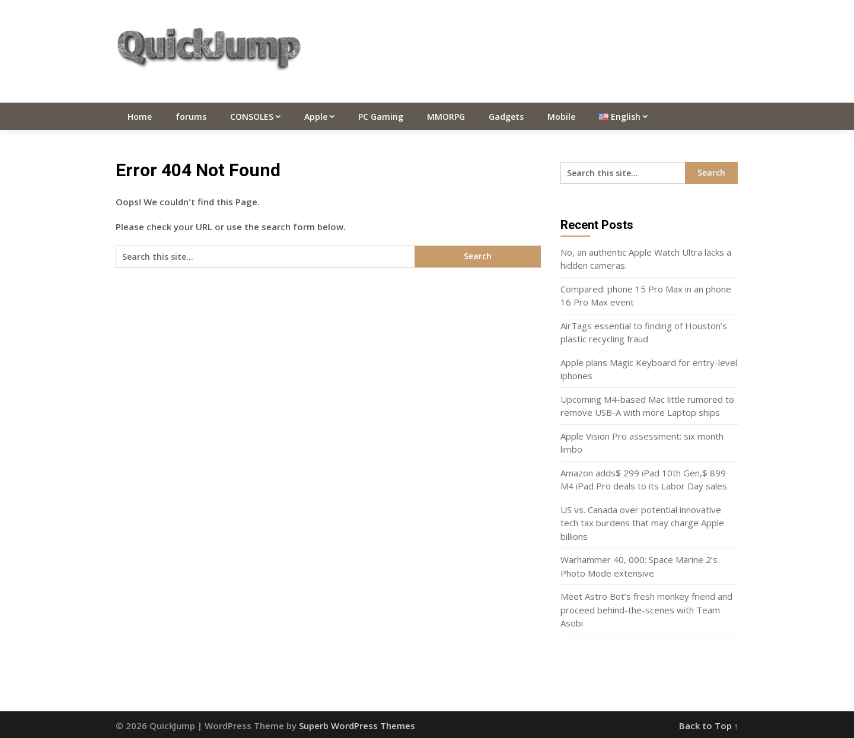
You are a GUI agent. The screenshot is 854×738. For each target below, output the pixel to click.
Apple (315, 116)
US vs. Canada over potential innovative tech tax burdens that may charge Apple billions (642, 523)
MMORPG (446, 116)
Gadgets (506, 116)
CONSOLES (251, 116)
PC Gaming (380, 116)
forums (191, 116)
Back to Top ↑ (709, 725)
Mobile (561, 116)
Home (140, 116)
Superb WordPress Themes (357, 725)
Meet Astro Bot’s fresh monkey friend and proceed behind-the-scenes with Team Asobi (646, 609)
